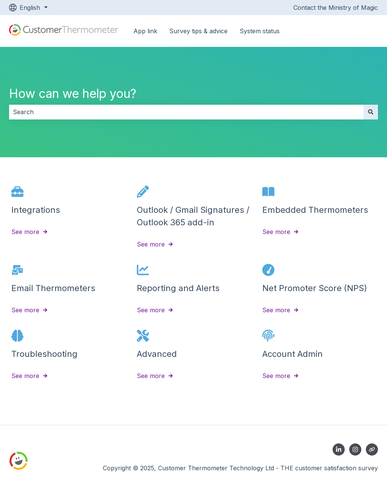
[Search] (371, 112)
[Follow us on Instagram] (355, 449)
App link (145, 31)
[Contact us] (372, 449)
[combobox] (186, 112)
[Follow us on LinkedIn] (339, 449)
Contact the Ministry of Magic (335, 7)
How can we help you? (72, 93)
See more (25, 232)
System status (260, 31)
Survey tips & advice (198, 31)
